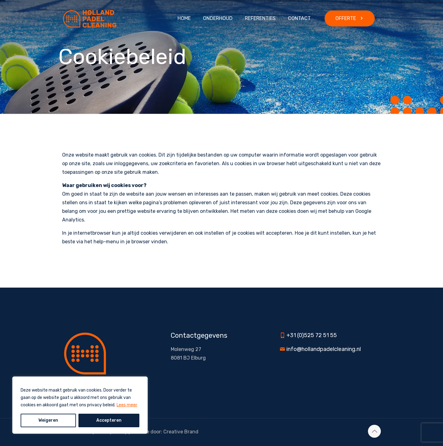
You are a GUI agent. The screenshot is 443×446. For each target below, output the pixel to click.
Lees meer (127, 405)
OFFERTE (349, 18)
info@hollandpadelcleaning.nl (323, 349)
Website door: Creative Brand (164, 432)
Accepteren (109, 420)
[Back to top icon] (374, 431)
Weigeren (48, 420)
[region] (80, 405)
